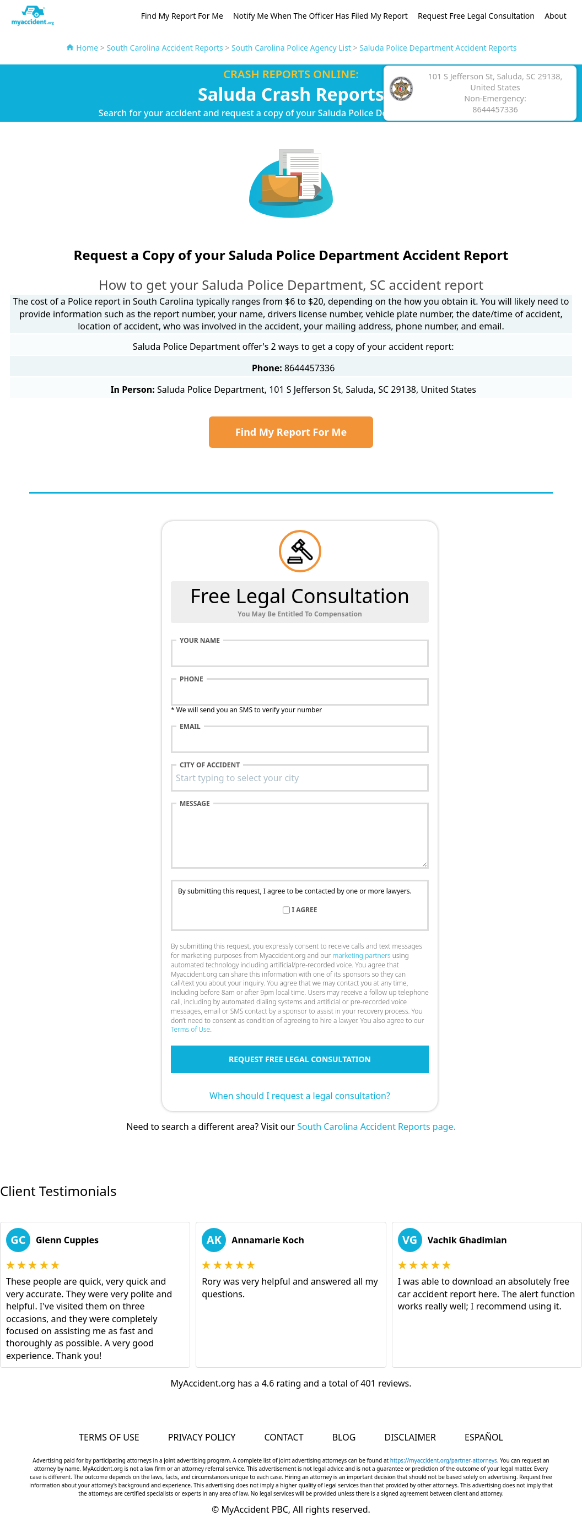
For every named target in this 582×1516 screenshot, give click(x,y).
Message (195, 803)
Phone (191, 679)
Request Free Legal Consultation (476, 15)
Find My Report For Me (182, 15)
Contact (283, 1437)
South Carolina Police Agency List (291, 47)
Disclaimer (409, 1437)
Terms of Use (190, 1029)
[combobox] (300, 778)
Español (484, 1437)
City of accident (210, 765)
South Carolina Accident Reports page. (376, 1126)
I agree (304, 910)
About (556, 15)
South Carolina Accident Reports (164, 47)
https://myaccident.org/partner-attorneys (443, 1460)
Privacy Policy (201, 1437)
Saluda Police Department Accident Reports (437, 47)
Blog (344, 1437)
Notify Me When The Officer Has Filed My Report (320, 15)
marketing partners (361, 955)
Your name (200, 640)
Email (190, 726)
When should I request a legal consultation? (299, 1096)
